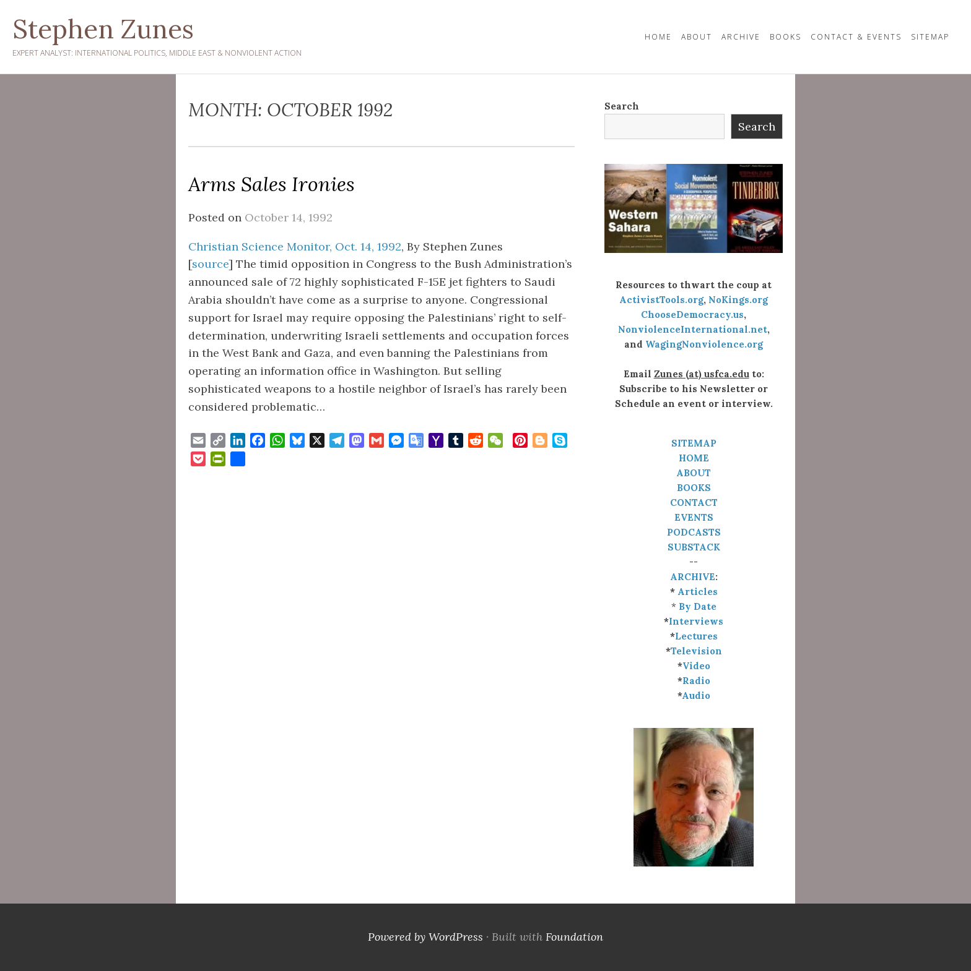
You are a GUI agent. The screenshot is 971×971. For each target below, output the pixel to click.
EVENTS (693, 517)
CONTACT (694, 502)
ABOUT (693, 473)
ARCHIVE (692, 577)
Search (621, 106)
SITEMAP (693, 443)
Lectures (696, 636)
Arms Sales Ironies (271, 184)
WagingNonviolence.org (704, 344)
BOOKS (694, 488)
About (696, 37)
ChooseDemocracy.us (692, 314)
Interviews (696, 621)
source (210, 264)
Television (696, 651)
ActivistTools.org (661, 300)
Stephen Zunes (103, 29)
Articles (697, 591)
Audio (696, 695)
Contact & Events (856, 37)
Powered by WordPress (425, 937)
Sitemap (930, 37)
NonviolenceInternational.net (692, 329)
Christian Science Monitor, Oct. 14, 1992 (294, 246)
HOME (658, 37)
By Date (697, 606)
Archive (740, 37)
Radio (696, 681)
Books (785, 37)
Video (696, 666)
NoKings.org (738, 300)
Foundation (574, 937)
